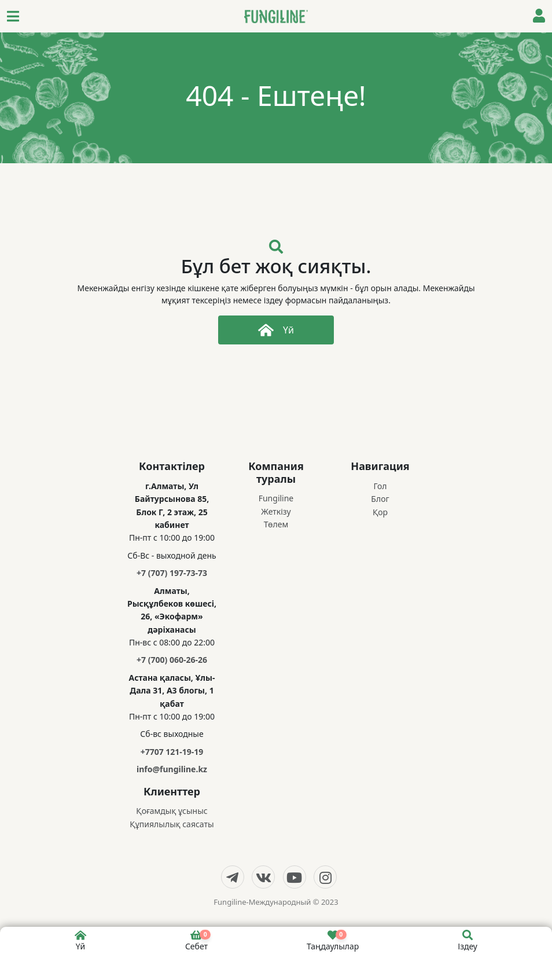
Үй (276, 330)
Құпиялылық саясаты (172, 824)
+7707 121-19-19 (172, 751)
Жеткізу (275, 511)
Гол (380, 485)
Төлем (276, 524)
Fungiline (276, 498)
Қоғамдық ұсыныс (171, 810)
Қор (380, 512)
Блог (380, 498)
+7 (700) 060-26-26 (172, 659)
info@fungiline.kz (172, 769)
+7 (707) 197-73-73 (172, 572)
